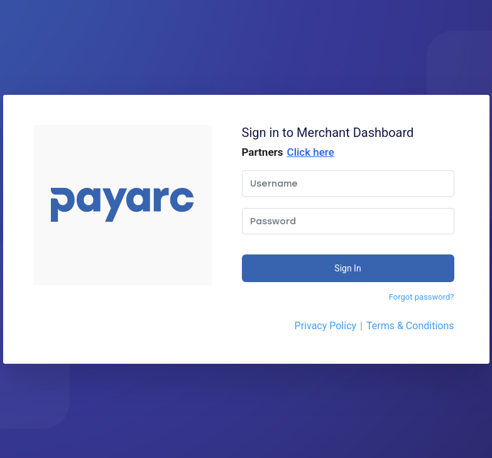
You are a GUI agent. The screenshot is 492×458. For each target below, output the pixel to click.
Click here (310, 152)
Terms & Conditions (410, 326)
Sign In (347, 268)
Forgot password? (421, 297)
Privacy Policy (326, 326)
